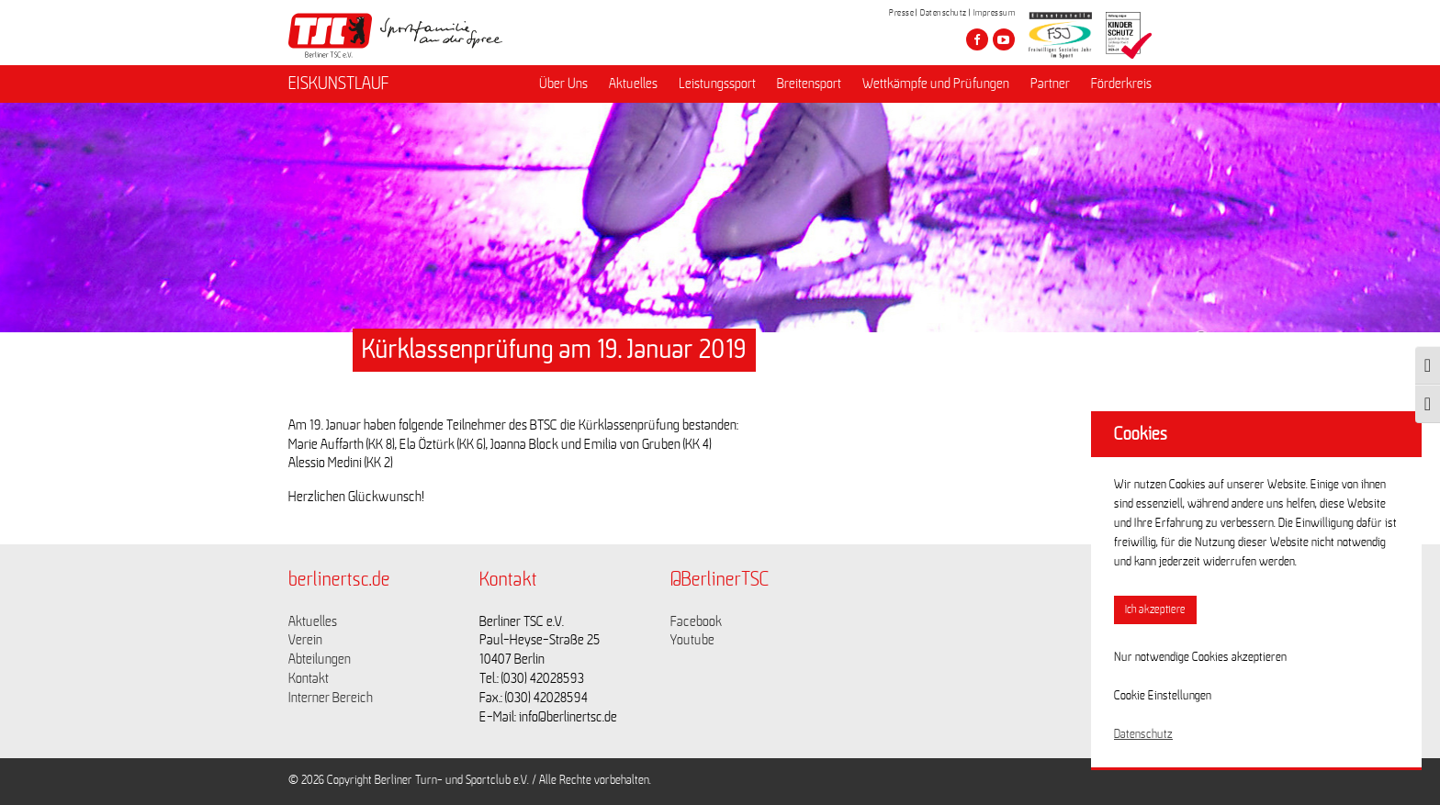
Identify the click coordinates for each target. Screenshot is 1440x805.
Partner (1050, 83)
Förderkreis (1121, 83)
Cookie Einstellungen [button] (1162, 695)
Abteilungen (319, 659)
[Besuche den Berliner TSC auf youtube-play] (1004, 39)
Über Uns (563, 83)
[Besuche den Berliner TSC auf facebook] (977, 39)
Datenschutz (943, 12)
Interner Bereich (330, 697)
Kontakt (308, 678)
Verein (305, 639)
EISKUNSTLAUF (338, 83)
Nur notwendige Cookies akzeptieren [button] (1200, 657)
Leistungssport (717, 83)
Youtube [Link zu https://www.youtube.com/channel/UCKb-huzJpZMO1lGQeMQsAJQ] (692, 639)
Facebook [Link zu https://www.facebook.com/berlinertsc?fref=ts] (696, 621)
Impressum (994, 12)
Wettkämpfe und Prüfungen (935, 83)
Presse (901, 12)
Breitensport (809, 83)
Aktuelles (633, 83)
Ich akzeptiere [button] (1155, 610)
